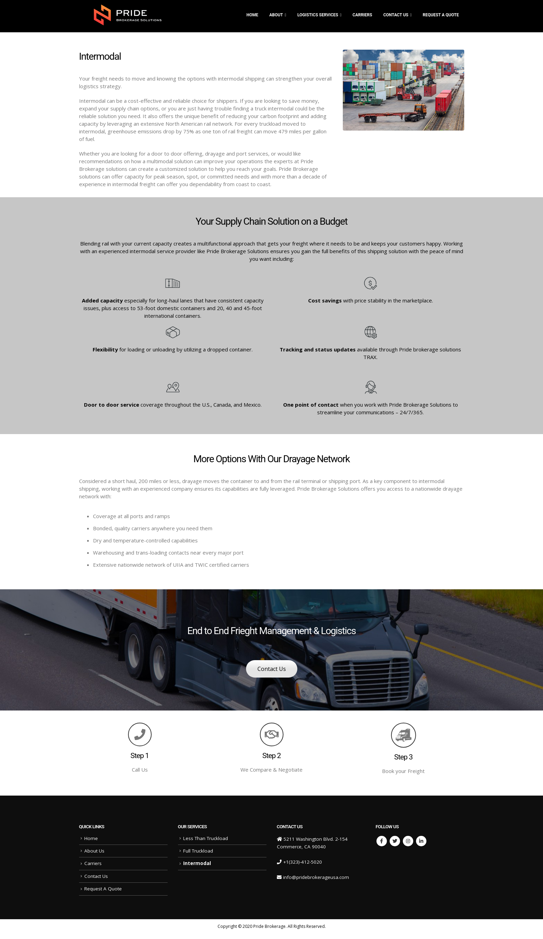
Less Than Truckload (205, 838)
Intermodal (197, 863)
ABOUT (276, 15)
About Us (94, 851)
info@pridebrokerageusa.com (316, 877)
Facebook (381, 841)
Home (252, 15)
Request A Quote (441, 15)
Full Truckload (198, 851)
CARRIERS (362, 15)
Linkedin (421, 841)
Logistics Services (317, 15)
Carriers (93, 863)
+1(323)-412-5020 (302, 862)
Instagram (408, 841)
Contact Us (395, 15)
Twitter (395, 841)
